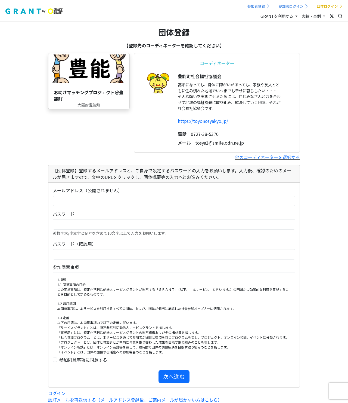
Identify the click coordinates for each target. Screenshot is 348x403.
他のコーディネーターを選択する (267, 157)
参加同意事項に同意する (83, 359)
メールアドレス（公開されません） (87, 190)
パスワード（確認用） (74, 243)
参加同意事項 (66, 267)
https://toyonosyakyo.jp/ (203, 121)
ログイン (57, 393)
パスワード (63, 213)
